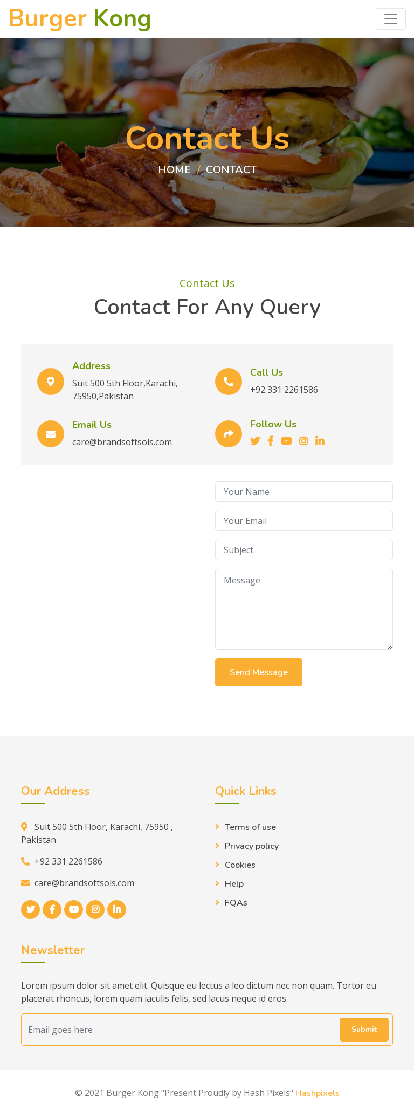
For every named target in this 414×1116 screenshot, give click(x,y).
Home (174, 169)
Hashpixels (317, 1093)
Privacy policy (252, 846)
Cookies (240, 865)
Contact (231, 169)
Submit (364, 1029)
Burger (80, 19)
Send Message (259, 672)
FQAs (236, 903)
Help (234, 884)
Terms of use (250, 827)
